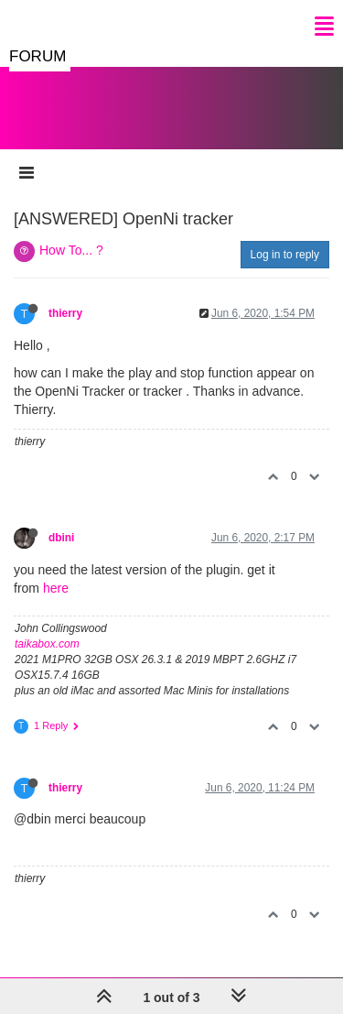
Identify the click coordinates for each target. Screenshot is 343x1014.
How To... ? (71, 250)
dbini (61, 537)
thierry (65, 313)
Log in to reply (285, 254)
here (56, 588)
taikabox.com (47, 644)
